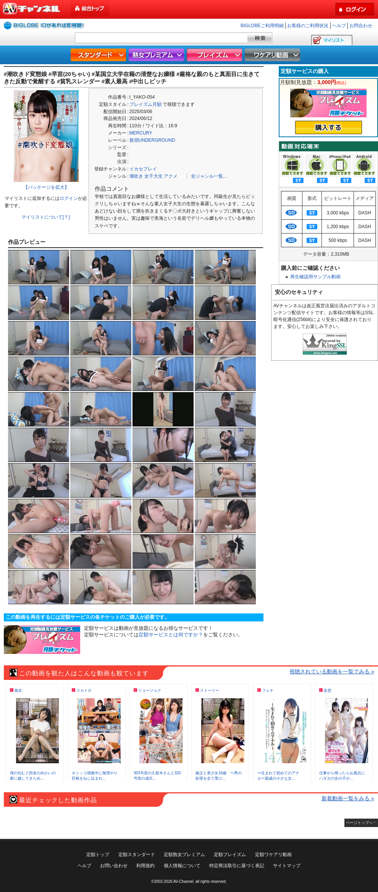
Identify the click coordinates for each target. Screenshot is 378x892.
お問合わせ (360, 25)
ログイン (69, 198)
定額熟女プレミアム (184, 854)
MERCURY (140, 133)
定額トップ (97, 854)
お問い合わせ (114, 865)
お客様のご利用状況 (307, 25)
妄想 (327, 690)
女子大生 (153, 176)
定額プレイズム (230, 854)
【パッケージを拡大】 (46, 187)
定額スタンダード (136, 854)
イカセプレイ (143, 169)
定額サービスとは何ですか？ (171, 634)
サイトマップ (286, 865)
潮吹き (136, 176)
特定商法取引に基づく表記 (236, 865)
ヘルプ (339, 25)
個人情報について (182, 865)
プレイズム (215, 55)
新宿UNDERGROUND (152, 140)
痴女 (18, 690)
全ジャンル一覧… (209, 176)
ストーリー (209, 690)
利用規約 (145, 865)
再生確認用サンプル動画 (315, 276)
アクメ (171, 176)
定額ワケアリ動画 (273, 854)
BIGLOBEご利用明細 (262, 25)
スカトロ (84, 690)
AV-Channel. (183, 881)
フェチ (267, 690)
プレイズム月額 (145, 104)
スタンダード (99, 55)
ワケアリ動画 (273, 55)
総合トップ (90, 8)
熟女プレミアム (157, 55)
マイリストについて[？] (45, 217)
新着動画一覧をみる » (347, 798)
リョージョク (149, 690)
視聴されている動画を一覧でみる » (331, 671)
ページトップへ (359, 823)
